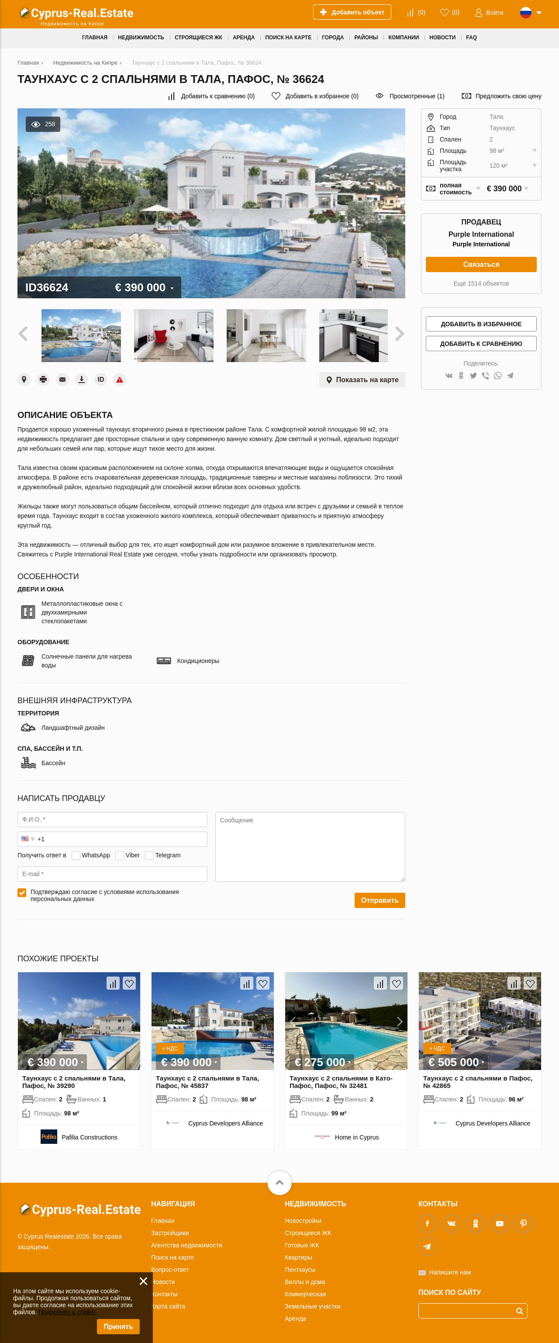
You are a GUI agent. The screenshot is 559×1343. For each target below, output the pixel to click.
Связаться (481, 264)
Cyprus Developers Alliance (225, 1120)
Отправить (380, 897)
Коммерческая (305, 1291)
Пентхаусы (300, 1267)
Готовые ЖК (302, 1242)
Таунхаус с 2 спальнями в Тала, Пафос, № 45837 (207, 1079)
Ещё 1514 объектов (481, 283)
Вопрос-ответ (170, 1267)
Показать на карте (367, 377)
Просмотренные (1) (417, 96)
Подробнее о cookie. (67, 1311)
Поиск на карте (172, 1254)
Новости (163, 1279)
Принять (118, 1326)
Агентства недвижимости (186, 1242)
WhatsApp (96, 852)
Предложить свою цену (509, 96)
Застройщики (170, 1230)
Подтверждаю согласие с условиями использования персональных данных (105, 893)
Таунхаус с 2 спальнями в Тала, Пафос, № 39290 (73, 1079)
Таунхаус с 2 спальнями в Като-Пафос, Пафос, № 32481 (341, 1079)
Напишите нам (450, 1269)
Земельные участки (313, 1303)
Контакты (164, 1291)
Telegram (168, 852)
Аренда (295, 1315)
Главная (162, 1218)
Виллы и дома (305, 1279)
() (421, 12)
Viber (133, 852)
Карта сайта (168, 1303)
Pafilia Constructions (89, 1134)
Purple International (481, 244)
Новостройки (303, 1218)
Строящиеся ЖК (308, 1230)
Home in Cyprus (357, 1134)
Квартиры (298, 1254)
